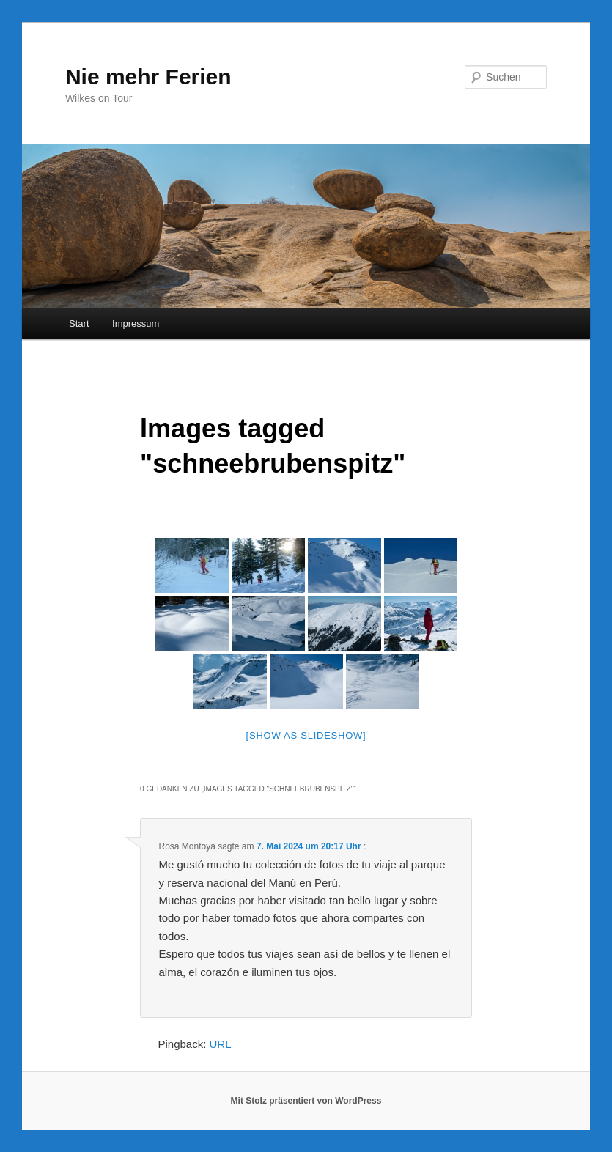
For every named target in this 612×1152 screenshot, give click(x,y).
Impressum (135, 323)
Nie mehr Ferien (148, 76)
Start (79, 323)
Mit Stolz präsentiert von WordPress (306, 1101)
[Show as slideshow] (306, 735)
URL (221, 1044)
